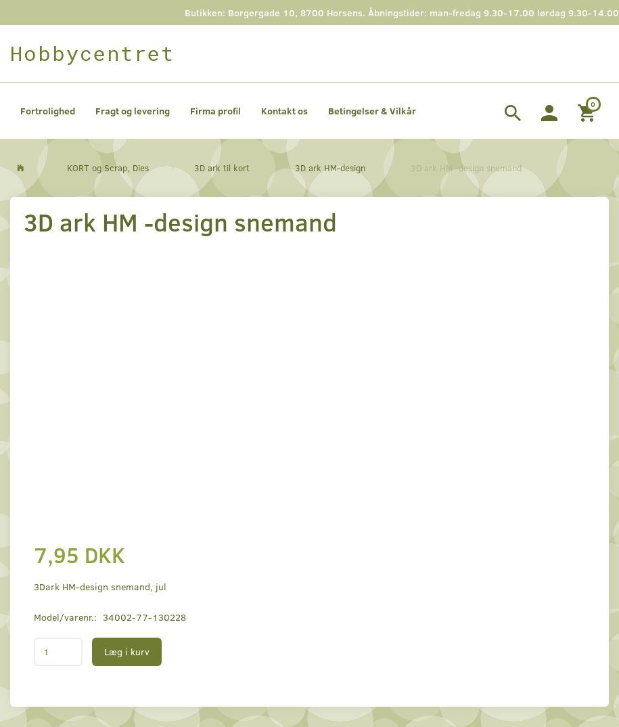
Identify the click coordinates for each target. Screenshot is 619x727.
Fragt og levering (132, 110)
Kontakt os (284, 110)
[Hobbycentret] (92, 53)
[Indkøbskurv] (588, 111)
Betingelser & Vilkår (372, 110)
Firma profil (215, 110)
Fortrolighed (47, 110)
